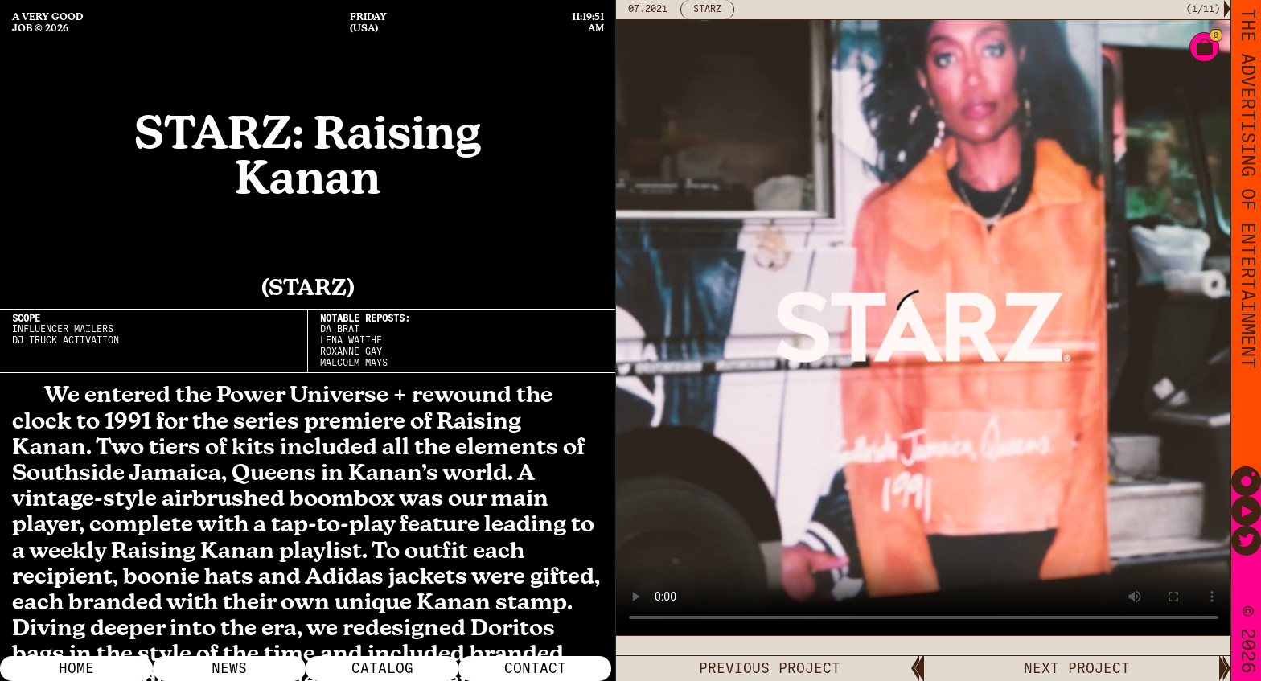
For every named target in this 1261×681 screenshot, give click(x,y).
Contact (535, 668)
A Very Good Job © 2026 (47, 22)
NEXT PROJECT (1077, 668)
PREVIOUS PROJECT (769, 668)
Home (76, 668)
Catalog (382, 668)
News (229, 668)
